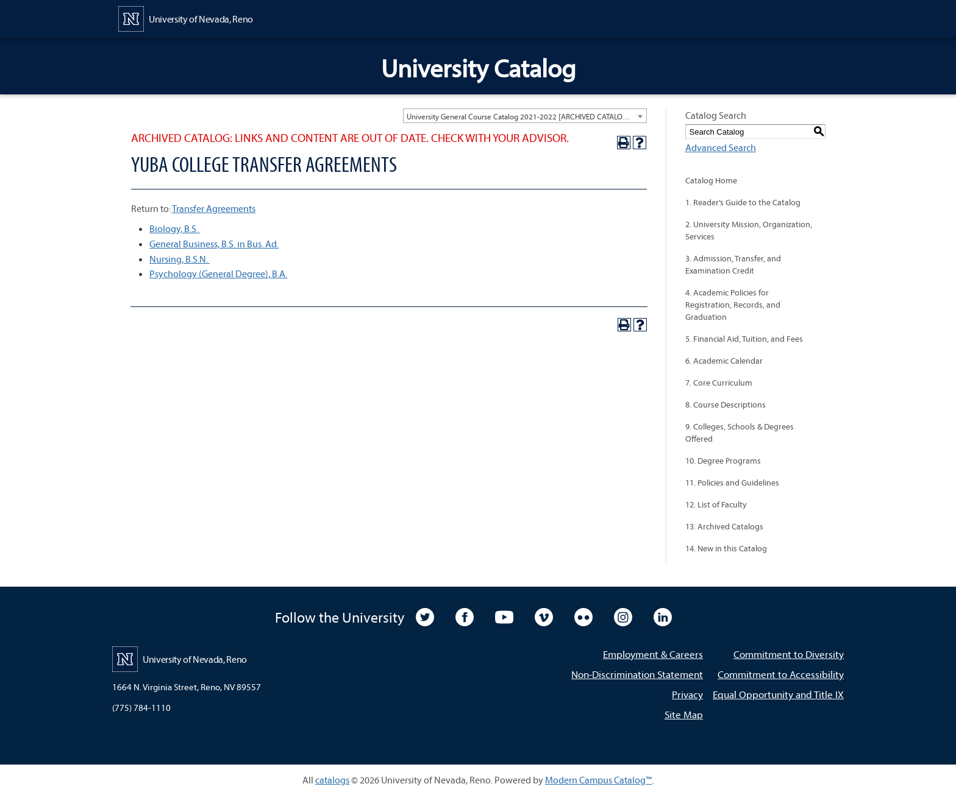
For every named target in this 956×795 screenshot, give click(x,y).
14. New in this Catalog (726, 548)
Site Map (684, 714)
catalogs (332, 780)
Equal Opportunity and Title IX (778, 694)
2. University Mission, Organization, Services (748, 230)
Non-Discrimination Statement (637, 674)
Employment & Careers (653, 654)
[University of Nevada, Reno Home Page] (185, 18)
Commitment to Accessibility (781, 674)
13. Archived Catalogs (724, 526)
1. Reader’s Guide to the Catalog (743, 202)
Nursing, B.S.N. (179, 259)
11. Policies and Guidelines (732, 482)
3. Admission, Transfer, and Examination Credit (733, 264)
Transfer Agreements (213, 208)
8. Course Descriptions (725, 404)
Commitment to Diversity (788, 654)
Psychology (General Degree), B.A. (218, 273)
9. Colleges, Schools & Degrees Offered (739, 432)
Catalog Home (711, 180)
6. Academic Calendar (724, 360)
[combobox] (525, 115)
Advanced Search (720, 147)
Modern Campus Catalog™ (598, 780)
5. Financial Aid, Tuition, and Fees (744, 338)
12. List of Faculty (716, 504)
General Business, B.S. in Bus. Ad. (214, 244)
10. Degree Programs (723, 460)
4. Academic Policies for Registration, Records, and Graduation (732, 304)
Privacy (687, 694)
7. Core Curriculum (718, 382)
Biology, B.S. (174, 228)
